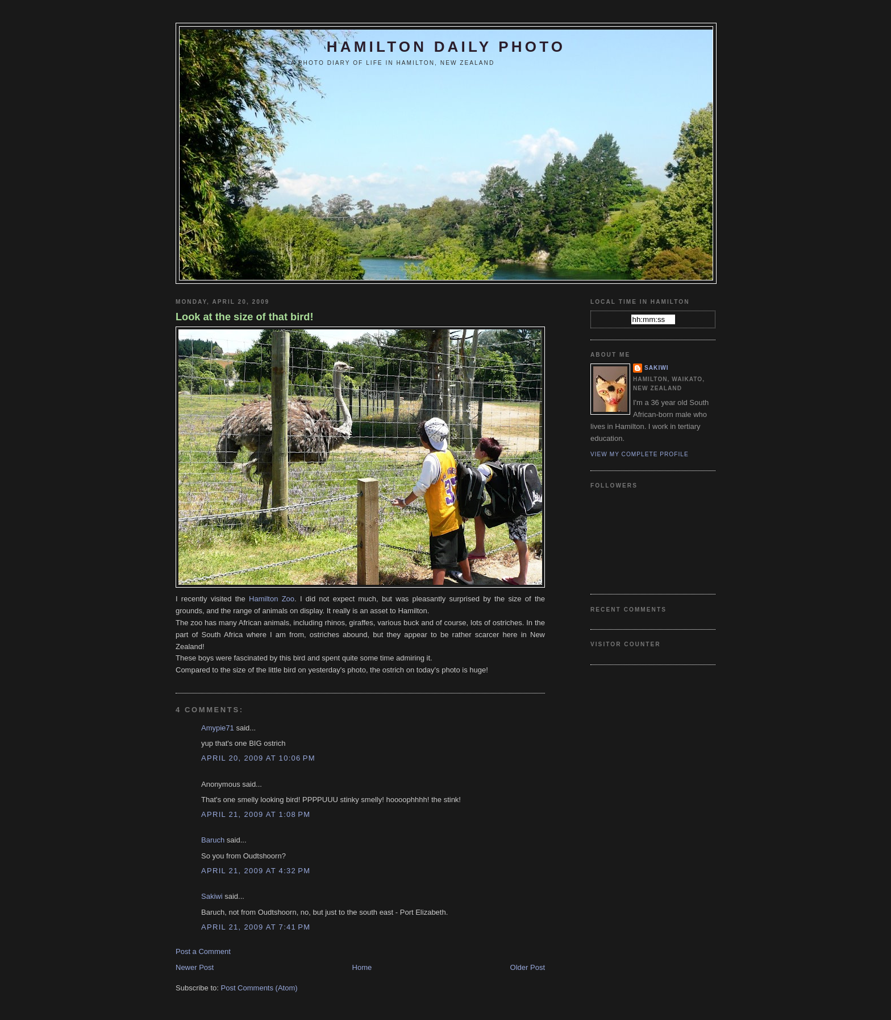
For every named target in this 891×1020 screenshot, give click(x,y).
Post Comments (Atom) (259, 988)
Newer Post (195, 967)
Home (362, 967)
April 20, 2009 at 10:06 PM (258, 758)
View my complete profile (639, 454)
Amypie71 (217, 728)
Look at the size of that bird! (245, 317)
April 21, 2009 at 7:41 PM (255, 927)
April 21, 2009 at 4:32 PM (255, 870)
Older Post (527, 967)
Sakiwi (212, 896)
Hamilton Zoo (271, 598)
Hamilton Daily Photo (446, 46)
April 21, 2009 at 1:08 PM (255, 814)
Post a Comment (203, 951)
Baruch (212, 840)
